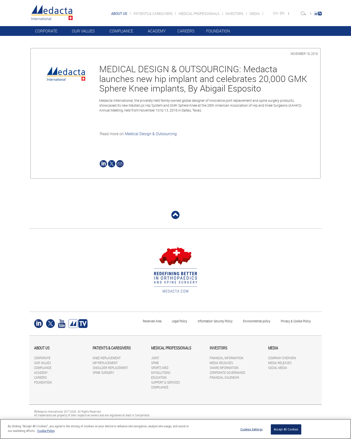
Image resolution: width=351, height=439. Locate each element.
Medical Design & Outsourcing (151, 133)
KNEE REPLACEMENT (107, 358)
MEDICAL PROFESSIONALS (199, 13)
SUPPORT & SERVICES (165, 382)
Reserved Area (152, 321)
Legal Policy (179, 321)
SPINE (155, 362)
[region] (175, 429)
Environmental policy (256, 321)
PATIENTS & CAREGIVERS (153, 13)
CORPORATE (46, 31)
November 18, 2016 (304, 53)
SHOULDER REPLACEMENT (110, 367)
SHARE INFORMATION (224, 367)
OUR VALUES (83, 31)
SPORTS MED (159, 367)
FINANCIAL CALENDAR (224, 377)
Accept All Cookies (286, 429)
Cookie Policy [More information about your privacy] (46, 431)
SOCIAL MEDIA (277, 367)
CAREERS (186, 31)
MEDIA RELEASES (221, 362)
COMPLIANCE (121, 31)
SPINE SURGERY (103, 372)
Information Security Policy (215, 321)
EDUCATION (158, 377)
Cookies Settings (251, 429)
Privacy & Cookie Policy (296, 321)
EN (282, 13)
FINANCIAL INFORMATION (226, 358)
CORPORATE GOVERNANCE (227, 372)
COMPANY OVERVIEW (282, 358)
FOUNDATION (218, 31)
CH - (276, 13)
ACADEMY (157, 31)
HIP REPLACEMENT (105, 362)
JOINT (155, 358)
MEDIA (255, 13)
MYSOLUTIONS (160, 372)
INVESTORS (234, 13)
